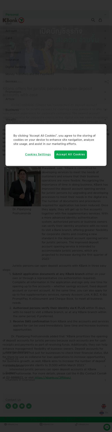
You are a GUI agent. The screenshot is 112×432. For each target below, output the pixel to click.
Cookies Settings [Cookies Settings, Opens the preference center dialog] (38, 155)
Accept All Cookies (70, 155)
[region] (56, 145)
